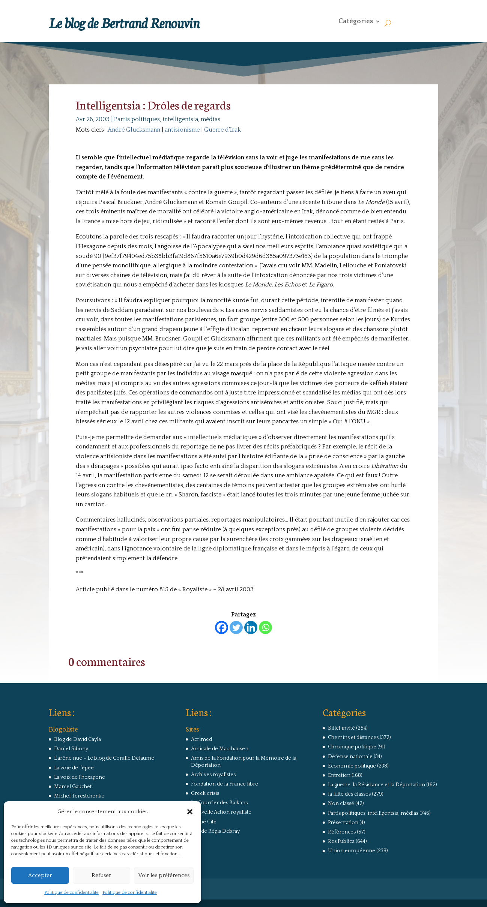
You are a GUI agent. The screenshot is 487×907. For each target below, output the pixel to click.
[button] (190, 812)
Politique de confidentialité (71, 892)
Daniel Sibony (71, 749)
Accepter (40, 875)
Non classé (341, 804)
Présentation (343, 823)
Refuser (101, 875)
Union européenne (351, 851)
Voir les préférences (163, 875)
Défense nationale (350, 757)
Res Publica (341, 841)
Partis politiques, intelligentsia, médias (167, 119)
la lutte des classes (349, 794)
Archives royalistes (213, 775)
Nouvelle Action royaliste (221, 812)
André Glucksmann (134, 129)
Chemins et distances (353, 738)
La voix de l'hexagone (79, 777)
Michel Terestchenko (79, 796)
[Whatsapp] (265, 627)
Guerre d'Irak (222, 129)
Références (342, 832)
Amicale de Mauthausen (219, 749)
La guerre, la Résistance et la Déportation (376, 785)
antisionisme (182, 129)
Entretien (339, 775)
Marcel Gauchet (73, 787)
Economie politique (352, 766)
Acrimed (201, 739)
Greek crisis (205, 793)
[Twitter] (236, 627)
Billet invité (341, 728)
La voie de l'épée (74, 768)
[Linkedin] (250, 627)
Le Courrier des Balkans (219, 803)
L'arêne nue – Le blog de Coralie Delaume (104, 758)
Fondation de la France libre (224, 784)
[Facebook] (221, 627)
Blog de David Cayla (77, 739)
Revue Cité (203, 822)
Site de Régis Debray (215, 831)
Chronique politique (352, 747)
